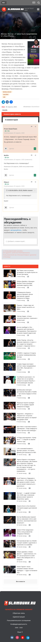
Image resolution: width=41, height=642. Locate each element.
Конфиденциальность (18, 624)
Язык (20, 632)
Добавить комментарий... (16, 241)
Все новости (20, 581)
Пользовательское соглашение (19, 620)
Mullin (6, 155)
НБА (3, 107)
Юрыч (6, 182)
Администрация (19, 617)
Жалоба (4, 110)
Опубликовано (14, 133)
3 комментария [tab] (11, 120)
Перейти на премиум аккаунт (18, 609)
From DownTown (10, 129)
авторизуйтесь (15, 230)
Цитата (11, 148)
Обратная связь (19, 613)
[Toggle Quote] (7, 190)
